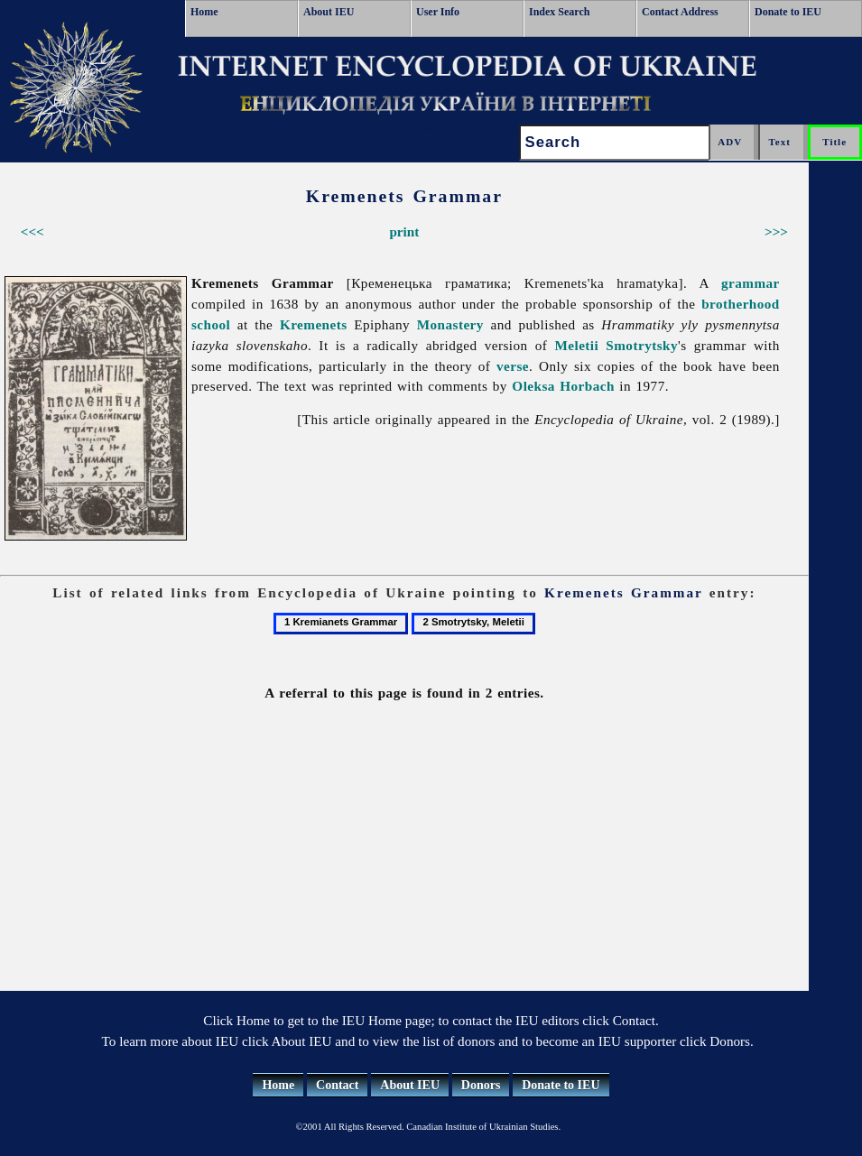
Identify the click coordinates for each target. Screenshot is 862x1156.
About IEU (328, 11)
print (404, 231)
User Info (437, 11)
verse (512, 366)
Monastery (450, 324)
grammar (750, 283)
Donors (481, 1085)
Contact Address (680, 11)
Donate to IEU (788, 11)
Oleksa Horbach (563, 385)
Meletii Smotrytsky (616, 345)
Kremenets (314, 324)
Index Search (559, 11)
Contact (337, 1085)
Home (204, 11)
